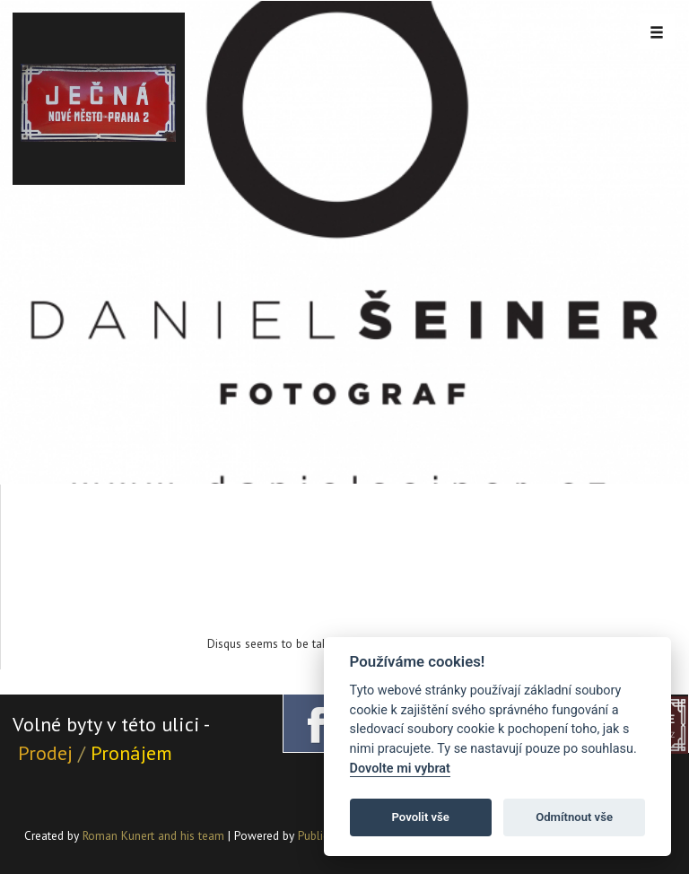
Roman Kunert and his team (155, 835)
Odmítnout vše (574, 817)
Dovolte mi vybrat (400, 768)
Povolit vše (420, 817)
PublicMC (321, 835)
